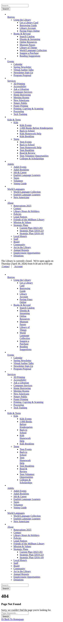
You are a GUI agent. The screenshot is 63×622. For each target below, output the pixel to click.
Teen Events (26, 142)
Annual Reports (21, 250)
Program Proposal (22, 75)
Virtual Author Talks (23, 69)
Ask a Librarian (21, 89)
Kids (15, 122)
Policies (17, 214)
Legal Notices (20, 217)
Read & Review (27, 153)
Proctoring (18, 111)
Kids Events (26, 125)
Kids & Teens (14, 119)
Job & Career (20, 172)
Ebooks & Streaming (30, 39)
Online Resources (28, 42)
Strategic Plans (20, 225)
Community (19, 244)
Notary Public (20, 103)
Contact (17, 208)
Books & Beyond (22, 33)
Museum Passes (27, 44)
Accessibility (19, 86)
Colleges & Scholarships (32, 158)
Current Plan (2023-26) (31, 228)
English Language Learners (26, 175)
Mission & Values (22, 222)
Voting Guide (20, 183)
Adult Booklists (21, 169)
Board (16, 241)
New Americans (21, 100)
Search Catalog (27, 36)
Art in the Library (22, 247)
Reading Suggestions (30, 56)
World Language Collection (33, 50)
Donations (18, 255)
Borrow (11, 17)
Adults (10, 164)
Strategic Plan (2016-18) (32, 233)
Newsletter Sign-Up (23, 72)
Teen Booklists (27, 150)
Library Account (28, 28)
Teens (16, 139)
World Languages (16, 189)
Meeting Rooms (21, 97)
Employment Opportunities (26, 253)
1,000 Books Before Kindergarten (36, 128)
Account (18, 266)
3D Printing (19, 83)
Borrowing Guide (28, 25)
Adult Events (19, 167)
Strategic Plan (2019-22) (32, 230)
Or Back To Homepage (12, 619)
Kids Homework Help (30, 133)
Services (11, 81)
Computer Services (22, 92)
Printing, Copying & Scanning (28, 108)
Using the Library (22, 19)
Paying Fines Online (30, 31)
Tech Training (20, 114)
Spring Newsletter (22, 67)
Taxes (16, 178)
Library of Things (28, 47)
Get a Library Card (29, 22)
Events (10, 61)
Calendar (17, 64)
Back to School (27, 130)
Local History (20, 236)
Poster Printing (20, 106)
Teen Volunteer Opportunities (34, 155)
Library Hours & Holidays (26, 211)
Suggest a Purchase (29, 53)
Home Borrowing (22, 94)
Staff (15, 239)
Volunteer (18, 180)
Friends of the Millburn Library (28, 219)
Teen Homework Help (30, 147)
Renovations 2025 (22, 205)
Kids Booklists (27, 136)
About (10, 203)
